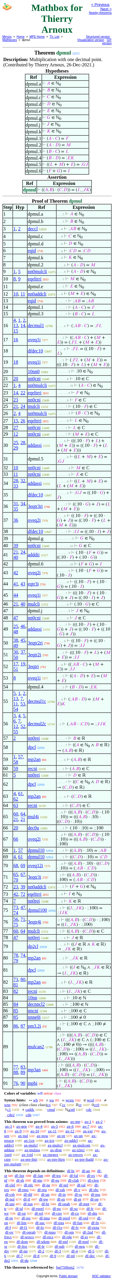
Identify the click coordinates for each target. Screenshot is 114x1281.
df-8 (36, 1256)
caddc (29, 1109)
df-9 (53, 1256)
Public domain (68, 1276)
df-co (75, 1213)
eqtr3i (33, 583)
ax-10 (34, 1131)
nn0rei (34, 738)
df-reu (42, 1189)
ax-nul (23, 1136)
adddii (34, 554)
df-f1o (57, 1227)
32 (22, 480)
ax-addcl (71, 1140)
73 (15, 907)
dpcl (32, 747)
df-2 (41, 1251)
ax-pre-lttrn (56, 1159)
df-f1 (24, 1227)
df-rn (9, 1218)
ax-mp (75, 1121)
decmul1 (36, 325)
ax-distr (56, 1150)
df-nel (63, 1185)
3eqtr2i (34, 654)
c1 (9, 1109)
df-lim (22, 1223)
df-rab (60, 1189)
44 (15, 595)
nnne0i (34, 1017)
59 (15, 768)
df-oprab (29, 1232)
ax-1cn (29, 1140)
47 (15, 617)
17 (15, 663)
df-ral (81, 1185)
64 (22, 813)
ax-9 (18, 1131)
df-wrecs (27, 1237)
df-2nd (88, 1232)
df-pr (77, 1199)
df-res (26, 1218)
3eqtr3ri (35, 506)
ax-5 (54, 1126)
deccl (33, 228)
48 (15, 631)
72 (22, 894)
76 (15, 1083)
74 (15, 912)
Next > (106, 9)
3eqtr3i (34, 877)
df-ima (44, 1218)
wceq (69, 1100)
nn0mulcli (37, 271)
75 (15, 924)
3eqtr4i (34, 921)
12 (15, 434)
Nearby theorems (100, 12)
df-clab (73, 1180)
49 (15, 645)
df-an (86, 1171)
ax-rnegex (50, 1154)
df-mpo (50, 1232)
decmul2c (37, 723)
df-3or (20, 1175)
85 (15, 1010)
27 (15, 427)
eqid (32, 250)
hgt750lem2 (65, 1267)
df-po (57, 1208)
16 (15, 339)
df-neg (80, 1246)
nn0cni (34, 378)
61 (20, 793)
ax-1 (88, 1121)
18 (15, 362)
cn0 (72, 1109)
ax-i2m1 (78, 1150)
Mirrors (7, 36)
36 (15, 520)
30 (15, 652)
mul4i (33, 816)
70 (15, 879)
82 (15, 991)
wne (7, 1105)
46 (22, 626)
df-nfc (28, 1185)
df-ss (78, 1194)
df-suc (40, 1223)
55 (15, 731)
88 (15, 1072)
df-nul (10, 1199)
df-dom (22, 1241)
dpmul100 (37, 910)
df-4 (74, 1251)
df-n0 (71, 1256)
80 (22, 979)
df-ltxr (22, 1246)
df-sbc (94, 1189)
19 (22, 663)
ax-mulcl (31, 1145)
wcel (90, 1100)
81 (15, 984)
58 (15, 762)
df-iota (59, 1223)
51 (15, 669)
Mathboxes (9, 40)
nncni (33, 1010)
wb (35, 1100)
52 (22, 726)
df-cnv (57, 1213)
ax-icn (49, 1140)
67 (22, 874)
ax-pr (61, 1136)
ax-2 (99, 1121)
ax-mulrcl (55, 1145)
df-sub (60, 1246)
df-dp (24, 1260)
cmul (51, 1109)
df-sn (61, 1199)
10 (15, 293)
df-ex (91, 1175)
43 (22, 583)
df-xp (21, 1213)
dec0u (33, 827)
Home (21, 36)
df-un (45, 1194)
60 (15, 813)
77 (15, 1067)
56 (15, 919)
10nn (32, 997)
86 (15, 1026)
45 (22, 640)
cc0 (96, 1105)
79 (15, 960)
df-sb (20, 1180)
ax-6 (70, 1126)
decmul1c (37, 701)
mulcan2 (36, 1046)
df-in (62, 1194)
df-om (69, 1232)
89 (22, 1072)
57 (20, 756)
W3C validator (101, 1276)
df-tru (56, 1175)
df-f (8, 1227)
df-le (41, 1246)
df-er (84, 1237)
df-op (94, 1199)
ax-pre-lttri (29, 1159)
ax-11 (52, 1131)
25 (15, 442)
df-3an (38, 1175)
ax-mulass (32, 1150)
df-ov (9, 1232)
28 (22, 442)
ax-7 (85, 1126)
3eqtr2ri (35, 642)
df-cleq (93, 1180)
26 (22, 420)
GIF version (107, 41)
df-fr (90, 1208)
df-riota (93, 1227)
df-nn (23, 1251)
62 (15, 798)
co (49, 1105)
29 (15, 447)
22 (22, 392)
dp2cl (33, 946)
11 (22, 293)
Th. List (55, 36)
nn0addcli (37, 293)
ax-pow (42, 1136)
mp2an (34, 759)
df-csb (10, 1194)
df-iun (28, 1204)
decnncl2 (36, 1004)
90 (22, 1083)
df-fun (78, 1223)
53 (22, 703)
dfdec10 (35, 350)
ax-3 (8, 1126)
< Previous (100, 4)
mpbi (33, 1083)
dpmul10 (36, 850)
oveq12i (35, 865)
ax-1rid (27, 1154)
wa (51, 1100)
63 (15, 805)
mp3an (34, 1069)
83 (22, 1067)
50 (15, 657)
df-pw (43, 1199)
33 (15, 485)
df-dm (92, 1213)
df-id (19, 1208)
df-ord (84, 1218)
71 (22, 919)
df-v (77, 1189)
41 (15, 583)
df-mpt (84, 1204)
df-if (26, 1199)
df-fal (74, 1175)
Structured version (98, 36)
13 (15, 325)
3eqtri (33, 666)
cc (64, 1105)
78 (15, 955)
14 (22, 325)
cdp (28, 1115)
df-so (74, 1208)
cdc (89, 1109)
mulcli (34, 406)
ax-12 (69, 1131)
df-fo (40, 1227)
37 (22, 652)
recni (32, 768)
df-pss (95, 1194)
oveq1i (34, 339)
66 (15, 839)
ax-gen (21, 1126)
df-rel (39, 1213)
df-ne (46, 1185)
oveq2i (34, 520)
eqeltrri (34, 278)
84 (15, 1004)
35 (15, 508)
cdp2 (11, 1115)
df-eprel (38, 1208)
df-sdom (43, 1241)
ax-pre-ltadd (84, 1159)
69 (22, 865)
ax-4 (39, 1126)
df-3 (57, 1251)
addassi (35, 445)
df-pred (64, 1218)
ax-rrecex (75, 1154)
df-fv (75, 1227)
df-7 (19, 1256)
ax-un (78, 1136)
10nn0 (34, 371)
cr (80, 1105)
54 (15, 709)
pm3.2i (34, 1026)
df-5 (91, 1251)
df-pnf (63, 1241)
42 (15, 572)
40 (15, 557)
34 (22, 503)
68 (15, 865)
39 (15, 545)
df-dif (28, 1194)
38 (15, 640)
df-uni (10, 1204)
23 (15, 399)
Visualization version (90, 40)
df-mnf (83, 1241)
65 (15, 874)
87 (22, 1026)
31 (15, 503)
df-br (45, 1204)
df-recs (48, 1237)
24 (22, 406)
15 (15, 330)
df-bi (70, 1171)
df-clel (10, 1185)
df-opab (64, 1204)
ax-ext (87, 1131)
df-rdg (67, 1237)
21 (15, 406)
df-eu (55, 1180)
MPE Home (37, 36)
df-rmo (23, 1189)
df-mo (37, 1180)
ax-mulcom (81, 1145)
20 (15, 378)
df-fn (95, 1223)
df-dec (90, 1256)
